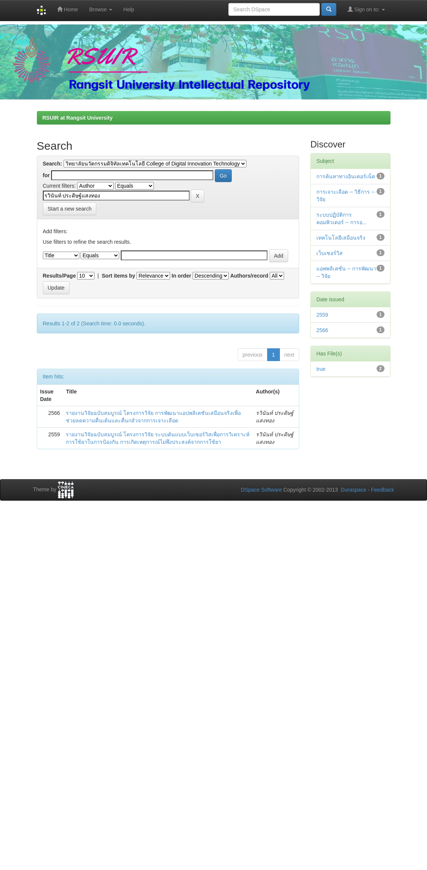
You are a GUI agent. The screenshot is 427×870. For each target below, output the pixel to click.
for (46, 175)
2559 (322, 315)
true (320, 369)
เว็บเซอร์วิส (329, 253)
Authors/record (249, 276)
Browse (100, 9)
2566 (322, 330)
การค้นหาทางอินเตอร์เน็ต (345, 176)
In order (181, 276)
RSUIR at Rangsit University (78, 118)
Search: (52, 164)
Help (128, 9)
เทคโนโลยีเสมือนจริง (340, 238)
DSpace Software (261, 490)
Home (67, 9)
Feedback (382, 490)
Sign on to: (366, 9)
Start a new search (70, 209)
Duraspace (353, 490)
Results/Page (59, 276)
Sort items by (118, 276)
